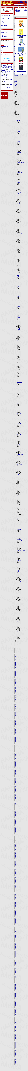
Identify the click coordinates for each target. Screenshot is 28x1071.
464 (15, 1061)
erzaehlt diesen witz (19, 329)
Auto (2, 21)
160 (15, 790)
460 (15, 1057)
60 (15, 701)
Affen (15, 85)
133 (15, 766)
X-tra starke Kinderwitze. (21, 44)
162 (15, 792)
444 (15, 1043)
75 (15, 714)
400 (15, 1004)
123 (15, 757)
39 (15, 682)
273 (15, 891)
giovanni (19, 434)
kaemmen (19, 444)
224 (15, 847)
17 (15, 662)
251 (15, 871)
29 (15, 673)
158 (15, 788)
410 (15, 1013)
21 (15, 666)
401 (15, 1005)
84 (15, 722)
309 (15, 923)
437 (15, 1037)
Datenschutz (23, 1)
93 (15, 730)
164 (15, 793)
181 (15, 809)
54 (15, 695)
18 (15, 663)
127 (15, 760)
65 (15, 705)
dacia (18, 611)
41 (15, 684)
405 (15, 1008)
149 (15, 780)
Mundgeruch (18, 10)
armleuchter (20, 454)
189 (15, 816)
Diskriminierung (18, 9)
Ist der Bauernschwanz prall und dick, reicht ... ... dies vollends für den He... (6, 67)
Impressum (18, 1)
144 (15, 776)
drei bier (18, 403)
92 (15, 729)
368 (15, 975)
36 (15, 679)
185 (15, 812)
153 (15, 784)
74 (15, 713)
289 (15, 905)
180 (15, 808)
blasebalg (19, 621)
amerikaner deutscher (19, 529)
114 (15, 749)
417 (15, 1019)
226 (15, 849)
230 (15, 852)
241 (15, 862)
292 (15, 908)
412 (15, 1015)
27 (15, 671)
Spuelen (16, 13)
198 (15, 824)
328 (15, 940)
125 (15, 759)
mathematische (20, 162)
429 (15, 1030)
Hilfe (26, 2)
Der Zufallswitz (4, 55)
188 (15, 815)
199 (15, 825)
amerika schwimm (19, 540)
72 (15, 711)
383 (15, 989)
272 (15, 890)
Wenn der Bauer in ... (6, 80)
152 (15, 783)
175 (15, 803)
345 (15, 955)
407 (15, 1010)
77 (15, 716)
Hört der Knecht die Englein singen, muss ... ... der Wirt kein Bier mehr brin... (6, 72)
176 (15, 804)
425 (15, 1026)
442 (15, 1041)
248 (15, 868)
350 (15, 959)
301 (15, 916)
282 (15, 899)
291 (15, 907)
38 (15, 681)
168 (15, 797)
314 (15, 927)
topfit (18, 120)
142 (15, 774)
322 (15, 934)
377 (15, 983)
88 (15, 726)
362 (15, 970)
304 (15, 918)
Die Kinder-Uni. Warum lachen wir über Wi (21, 54)
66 (15, 706)
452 (15, 1050)
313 (15, 926)
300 (15, 915)
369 (15, 976)
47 (15, 689)
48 (15, 690)
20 (15, 665)
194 (15, 820)
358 (15, 966)
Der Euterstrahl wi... (6, 75)
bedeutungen (20, 172)
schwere (19, 581)
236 (15, 858)
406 (15, 1009)
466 (15, 1063)
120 (15, 754)
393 (15, 998)
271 (15, 889)
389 (15, 994)
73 (15, 712)
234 (15, 856)
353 (15, 962)
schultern (19, 413)
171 (15, 800)
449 (15, 1048)
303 (15, 917)
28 (15, 672)
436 (15, 1036)
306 (15, 920)
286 (15, 902)
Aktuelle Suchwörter (23, 5)
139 (15, 771)
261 (15, 880)
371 (15, 978)
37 (15, 680)
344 (15, 954)
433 (15, 1033)
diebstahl (19, 152)
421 (15, 1023)
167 (15, 796)
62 (15, 702)
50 (15, 692)
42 (15, 685)
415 (15, 1017)
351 (15, 960)
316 (15, 929)
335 (15, 946)
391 (15, 996)
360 (15, 968)
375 (15, 982)
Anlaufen (25, 10)
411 (15, 1014)
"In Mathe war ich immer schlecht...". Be (21, 71)
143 (15, 775)
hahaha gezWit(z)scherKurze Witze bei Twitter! (7, 60)
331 (15, 942)
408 (15, 1011)
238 (15, 859)
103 (15, 739)
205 (15, 830)
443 (15, 1042)
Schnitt (25, 9)
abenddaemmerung (21, 392)
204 (15, 829)
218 (15, 842)
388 (15, 993)
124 (15, 758)
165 (15, 794)
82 (15, 720)
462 (15, 1059)
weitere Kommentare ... (5, 89)
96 (15, 733)
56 (15, 697)
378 (15, 984)
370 (15, 977)
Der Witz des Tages (4, 54)
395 (15, 999)
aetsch (18, 485)
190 (15, 817)
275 (15, 892)
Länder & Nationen (5, 18)
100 (15, 736)
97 (15, 734)
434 (15, 1034)
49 (15, 691)
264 (15, 883)
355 (15, 964)
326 (15, 938)
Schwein (16, 79)
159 (15, 789)
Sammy (15, 80)
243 (15, 864)
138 (15, 770)
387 (15, 992)
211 (15, 835)
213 (15, 837)
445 (15, 1044)
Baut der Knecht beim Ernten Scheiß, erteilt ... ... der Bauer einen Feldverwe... (6, 77)
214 (15, 838)
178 (15, 806)
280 (15, 897)
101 (15, 737)
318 (15, 931)
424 (15, 1025)
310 (15, 924)
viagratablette (20, 464)
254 (15, 874)
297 (15, 912)
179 (15, 807)
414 (15, 1016)
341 (15, 951)
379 (15, 985)
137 (15, 769)
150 (15, 781)
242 (15, 863)
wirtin (18, 286)
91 (15, 728)
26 (15, 670)
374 (15, 981)
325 (15, 937)
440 (15, 1040)
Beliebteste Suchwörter (15, 5)
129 (15, 762)
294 (15, 909)
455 (15, 1053)
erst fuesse (18, 131)
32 (15, 676)
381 (15, 987)
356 (15, 965)
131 (15, 764)
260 (15, 879)
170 (15, 799)
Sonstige (3, 27)
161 (15, 791)
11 (15, 657)
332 (15, 943)
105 (15, 741)
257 (15, 876)
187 (15, 814)
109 (15, 744)
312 (15, 925)
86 (15, 724)
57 (15, 698)
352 (15, 961)
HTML (7, 10)
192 (15, 818)
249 (15, 869)
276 (15, 893)
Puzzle (16, 14)
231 (15, 853)
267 (15, 885)
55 (15, 696)
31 (15, 675)
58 (15, 699)
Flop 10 (2, 35)
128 (15, 761)
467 (15, 1064)
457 (15, 1055)
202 (15, 827)
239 (15, 860)
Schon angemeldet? (5, 49)
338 (15, 949)
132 (15, 765)
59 (15, 700)
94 (15, 731)
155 (15, 785)
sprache (19, 370)
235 (15, 857)
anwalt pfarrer (18, 571)
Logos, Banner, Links (5, 56)
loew (18, 495)
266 (15, 884)
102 (15, 738)
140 (15, 772)
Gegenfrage (17, 11)
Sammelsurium (4, 25)
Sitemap (20, 2)
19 (15, 664)
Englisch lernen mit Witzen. (21, 27)
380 (15, 986)
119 (15, 753)
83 (15, 721)
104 (15, 740)
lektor (18, 340)
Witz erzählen (4, 36)
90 (15, 727)
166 (15, 795)
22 (15, 667)
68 (15, 708)
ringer (18, 306)
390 (15, 995)
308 (15, 922)
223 (15, 846)
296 (15, 911)
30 (15, 674)
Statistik (13, 1)
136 (15, 768)
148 (15, 779)
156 (15, 786)
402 (15, 1006)
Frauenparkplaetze (21, 14)
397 (15, 1001)
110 (15, 745)
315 (15, 928)
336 (15, 947)
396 (15, 1000)
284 (15, 900)
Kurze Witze (4, 32)
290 (15, 906)
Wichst (15, 81)
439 (15, 1039)
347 (15, 957)
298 (15, 913)
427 (15, 1028)
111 (15, 746)
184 (15, 811)
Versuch (16, 82)
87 (15, 725)
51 (15, 693)
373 (15, 980)
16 (15, 661)
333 (15, 944)
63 (15, 703)
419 (15, 1021)
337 (15, 948)
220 (15, 843)
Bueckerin (16, 12)
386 (15, 991)
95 (15, 732)
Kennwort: (3, 42)
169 (15, 798)
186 (15, 813)
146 (15, 777)
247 (15, 867)
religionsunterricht (21, 550)
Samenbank (16, 75)
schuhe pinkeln (19, 517)
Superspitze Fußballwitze (21, 62)
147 (15, 778)
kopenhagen (20, 360)
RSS (23, 2)
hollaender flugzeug (19, 506)
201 (15, 826)
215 (15, 839)
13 (15, 659)
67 (15, 707)
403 (15, 1007)
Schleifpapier (25, 11)
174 (15, 802)
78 (15, 717)
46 (15, 688)
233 (15, 855)
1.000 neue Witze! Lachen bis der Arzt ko (21, 36)
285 (15, 901)
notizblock (19, 243)
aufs (18, 296)
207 (15, 832)
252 (15, 872)
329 (15, 941)
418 (15, 1020)
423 (15, 1024)
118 (15, 752)
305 (15, 919)
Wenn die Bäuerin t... (6, 65)
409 (15, 1012)
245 (15, 866)
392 (15, 997)
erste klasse (18, 142)
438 (15, 1038)
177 (15, 805)
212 (15, 836)
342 (15, 952)
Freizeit (2, 24)
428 (15, 1029)
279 (15, 896)
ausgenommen (20, 213)
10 (15, 656)
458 (15, 1056)
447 (15, 1046)
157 (15, 787)
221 (15, 844)
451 (15, 1049)
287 (15, 903)
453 (15, 1051)
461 (15, 1058)
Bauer (16, 84)
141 (15, 773)
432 (15, 1032)
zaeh (18, 591)
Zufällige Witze (4, 31)
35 (15, 678)
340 (15, 950)
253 (15, 873)
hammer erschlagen (19, 381)
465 (15, 1062)
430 (15, 1031)
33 (15, 677)
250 (15, 870)
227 (15, 850)
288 (15, 904)
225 (15, 848)
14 (15, 660)
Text (10, 10)
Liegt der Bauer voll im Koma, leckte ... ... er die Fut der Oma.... (6, 82)
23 (15, 668)
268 (15, 886)
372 (15, 979)
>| (14, 1069)
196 (15, 822)
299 (15, 914)
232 (15, 854)
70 (15, 710)
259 (15, 878)
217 (15, 841)
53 (15, 694)
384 (15, 990)
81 (15, 719)
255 (15, 875)
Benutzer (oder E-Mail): (5, 40)
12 (15, 658)
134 (15, 767)
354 (15, 963)
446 (15, 1045)
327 (15, 939)
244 (15, 865)
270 (15, 888)
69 (15, 709)
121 (15, 755)
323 (15, 935)
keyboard (19, 233)
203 (15, 828)
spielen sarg (19, 424)
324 (15, 936)
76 (15, 715)
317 (15, 930)
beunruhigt (19, 253)
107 (15, 743)
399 (15, 1003)
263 (15, 882)
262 (15, 881)
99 (15, 735)
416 (15, 1018)
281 (15, 898)
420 (15, 1022)
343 (15, 953)
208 (15, 833)
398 (15, 1002)
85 (15, 723)
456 (15, 1054)
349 (15, 958)
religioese (19, 560)
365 (15, 973)
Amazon (21, 74)
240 (15, 861)
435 (15, 1035)
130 (15, 763)
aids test (18, 475)
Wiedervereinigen (24, 12)
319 (15, 932)
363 (15, 971)
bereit (18, 182)
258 (15, 877)
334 (15, 945)
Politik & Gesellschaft (6, 19)
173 (15, 801)
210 (15, 834)
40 (15, 683)
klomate (19, 631)
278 (15, 895)
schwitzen (19, 350)
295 (15, 910)
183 (15, 810)
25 (15, 669)
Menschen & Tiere (5, 17)
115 (15, 750)
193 (15, 819)
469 (15, 1065)
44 (15, 686)
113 (15, 748)
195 (15, 821)
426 (15, 1027)
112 (15, 747)
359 (15, 967)
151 (15, 782)
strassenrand (20, 601)
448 (15, 1047)
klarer (18, 223)
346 (15, 956)
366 (15, 974)
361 (15, 969)
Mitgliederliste (3, 50)
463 (15, 1060)
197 (15, 823)
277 (15, 894)
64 (15, 704)
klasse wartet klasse (18, 317)
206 (15, 831)
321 (15, 933)
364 (15, 972)
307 (15, 921)
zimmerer (19, 263)
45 (15, 687)
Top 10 (2, 33)
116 (15, 751)
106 (15, 742)
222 (15, 845)
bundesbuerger (20, 203)
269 (15, 887)
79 (15, 718)
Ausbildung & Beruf (5, 15)
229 (15, 851)
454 (15, 1052)
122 (15, 756)
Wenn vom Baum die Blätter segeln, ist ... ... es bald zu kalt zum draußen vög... (6, 87)
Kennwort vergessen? (5, 46)
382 (15, 988)
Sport (2, 22)
